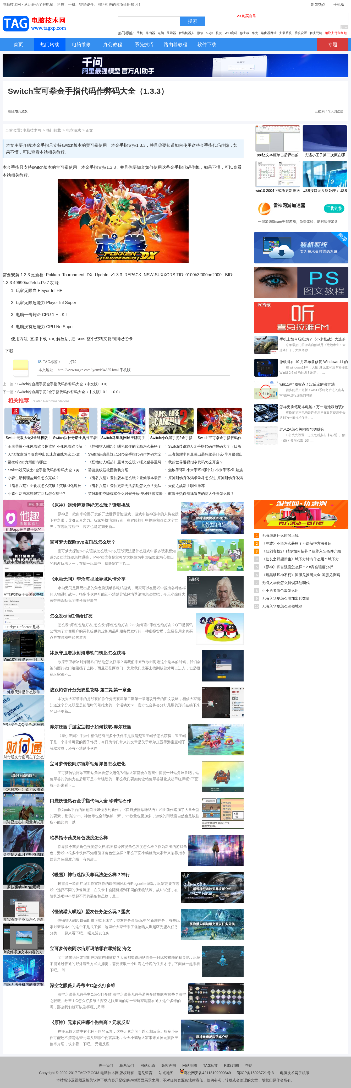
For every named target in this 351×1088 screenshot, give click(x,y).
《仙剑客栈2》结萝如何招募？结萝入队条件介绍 (301, 551)
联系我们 (126, 1065)
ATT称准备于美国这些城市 (23, 594)
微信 (200, 33)
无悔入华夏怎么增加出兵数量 (286, 598)
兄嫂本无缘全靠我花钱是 (23, 562)
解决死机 (316, 33)
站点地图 (166, 1073)
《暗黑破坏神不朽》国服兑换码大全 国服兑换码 (301, 575)
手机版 (338, 4)
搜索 (192, 21)
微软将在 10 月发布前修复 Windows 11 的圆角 (313, 362)
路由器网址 (269, 33)
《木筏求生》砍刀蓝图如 (23, 789)
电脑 (161, 33)
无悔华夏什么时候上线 (280, 535)
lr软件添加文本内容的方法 (23, 952)
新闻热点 (318, 4)
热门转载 (53, 130)
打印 (72, 362)
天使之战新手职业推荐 (186, 486)
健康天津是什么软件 (23, 692)
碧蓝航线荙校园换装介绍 (108, 470)
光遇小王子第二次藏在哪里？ (325, 155)
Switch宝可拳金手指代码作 (219, 438)
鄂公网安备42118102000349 (205, 1073)
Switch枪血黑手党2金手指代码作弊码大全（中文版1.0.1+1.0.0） (69, 392)
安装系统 (285, 33)
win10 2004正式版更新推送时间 (277, 191)
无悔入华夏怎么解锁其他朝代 (286, 583)
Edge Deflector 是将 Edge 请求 (23, 627)
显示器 (171, 33)
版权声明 (168, 1065)
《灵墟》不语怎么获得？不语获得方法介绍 (297, 543)
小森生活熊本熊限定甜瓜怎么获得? (36, 493)
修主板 (244, 33)
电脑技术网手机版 (294, 1073)
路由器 (150, 33)
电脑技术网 (32, 130)
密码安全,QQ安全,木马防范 (23, 724)
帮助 (249, 1065)
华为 (255, 33)
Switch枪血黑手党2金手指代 (171, 438)
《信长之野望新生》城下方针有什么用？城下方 (300, 559)
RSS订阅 (231, 1065)
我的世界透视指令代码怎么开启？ (195, 462)
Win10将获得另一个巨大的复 (23, 659)
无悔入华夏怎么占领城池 (282, 606)
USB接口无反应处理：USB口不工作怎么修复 (325, 191)
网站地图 (189, 1065)
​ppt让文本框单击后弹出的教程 (277, 155)
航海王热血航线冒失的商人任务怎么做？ (201, 493)
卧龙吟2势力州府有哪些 (27, 462)
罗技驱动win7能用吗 (23, 887)
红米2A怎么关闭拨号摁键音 (301, 429)
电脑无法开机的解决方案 (23, 984)
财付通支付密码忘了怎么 (23, 757)
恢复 (219, 33)
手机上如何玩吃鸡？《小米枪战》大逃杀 (312, 339)
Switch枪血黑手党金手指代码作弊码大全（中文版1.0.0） (63, 384)
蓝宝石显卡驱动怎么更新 (23, 919)
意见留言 (145, 1073)
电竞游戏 (21, 111)
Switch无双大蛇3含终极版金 (27, 438)
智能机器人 (186, 33)
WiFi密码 (231, 33)
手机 (140, 33)
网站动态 (147, 1065)
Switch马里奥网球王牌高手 (123, 438)
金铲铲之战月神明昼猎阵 (23, 854)
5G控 (209, 33)
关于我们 (105, 1065)
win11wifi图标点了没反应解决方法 (307, 384)
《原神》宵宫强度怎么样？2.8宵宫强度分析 (297, 567)
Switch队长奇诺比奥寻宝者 (75, 438)
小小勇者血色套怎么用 (280, 590)
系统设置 (300, 33)
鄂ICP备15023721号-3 (256, 1073)
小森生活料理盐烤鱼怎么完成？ (33, 478)
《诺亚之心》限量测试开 (23, 822)
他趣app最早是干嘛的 (23, 529)
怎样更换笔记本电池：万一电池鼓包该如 (312, 407)
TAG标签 (210, 1065)
